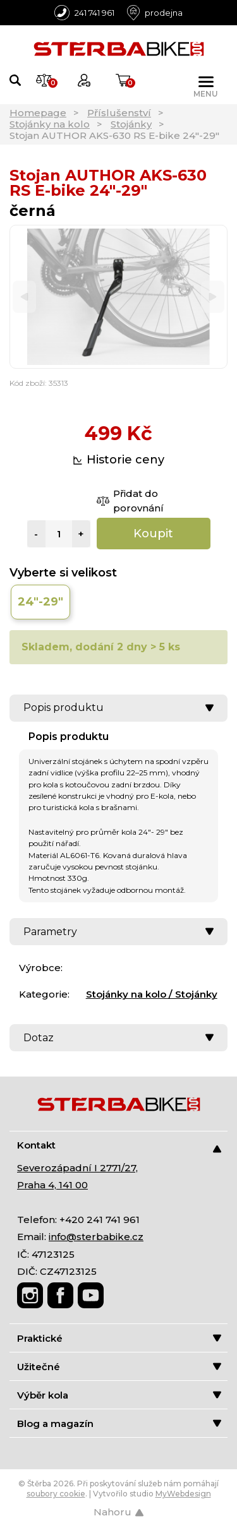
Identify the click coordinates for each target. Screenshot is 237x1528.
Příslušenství (119, 113)
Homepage (37, 113)
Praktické (119, 1338)
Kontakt (119, 1145)
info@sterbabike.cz (96, 1237)
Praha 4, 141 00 (52, 1185)
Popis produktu (118, 707)
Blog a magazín (119, 1424)
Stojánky (131, 124)
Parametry (118, 932)
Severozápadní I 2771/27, (77, 1168)
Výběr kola (119, 1395)
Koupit (153, 533)
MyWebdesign (183, 1493)
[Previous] (24, 297)
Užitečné (119, 1367)
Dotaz (118, 1038)
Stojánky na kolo (49, 124)
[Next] (212, 297)
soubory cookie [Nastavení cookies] (56, 1493)
